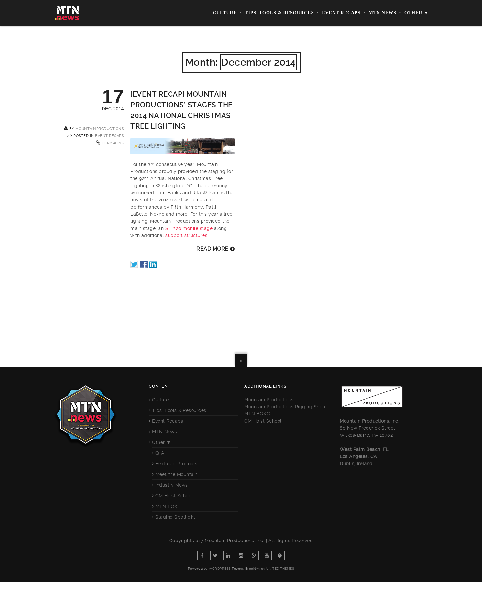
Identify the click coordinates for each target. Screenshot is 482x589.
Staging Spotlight (175, 516)
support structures (186, 235)
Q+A (160, 452)
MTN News (382, 12)
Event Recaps (341, 12)
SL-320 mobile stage (189, 228)
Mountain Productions (268, 399)
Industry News (171, 484)
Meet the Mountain (176, 474)
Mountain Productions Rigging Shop (284, 406)
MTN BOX (166, 506)
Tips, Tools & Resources (279, 12)
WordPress (220, 568)
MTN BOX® (257, 413)
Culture (225, 12)
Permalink (113, 143)
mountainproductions (99, 129)
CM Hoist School (174, 495)
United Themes (280, 568)
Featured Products (176, 463)
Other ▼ (416, 12)
